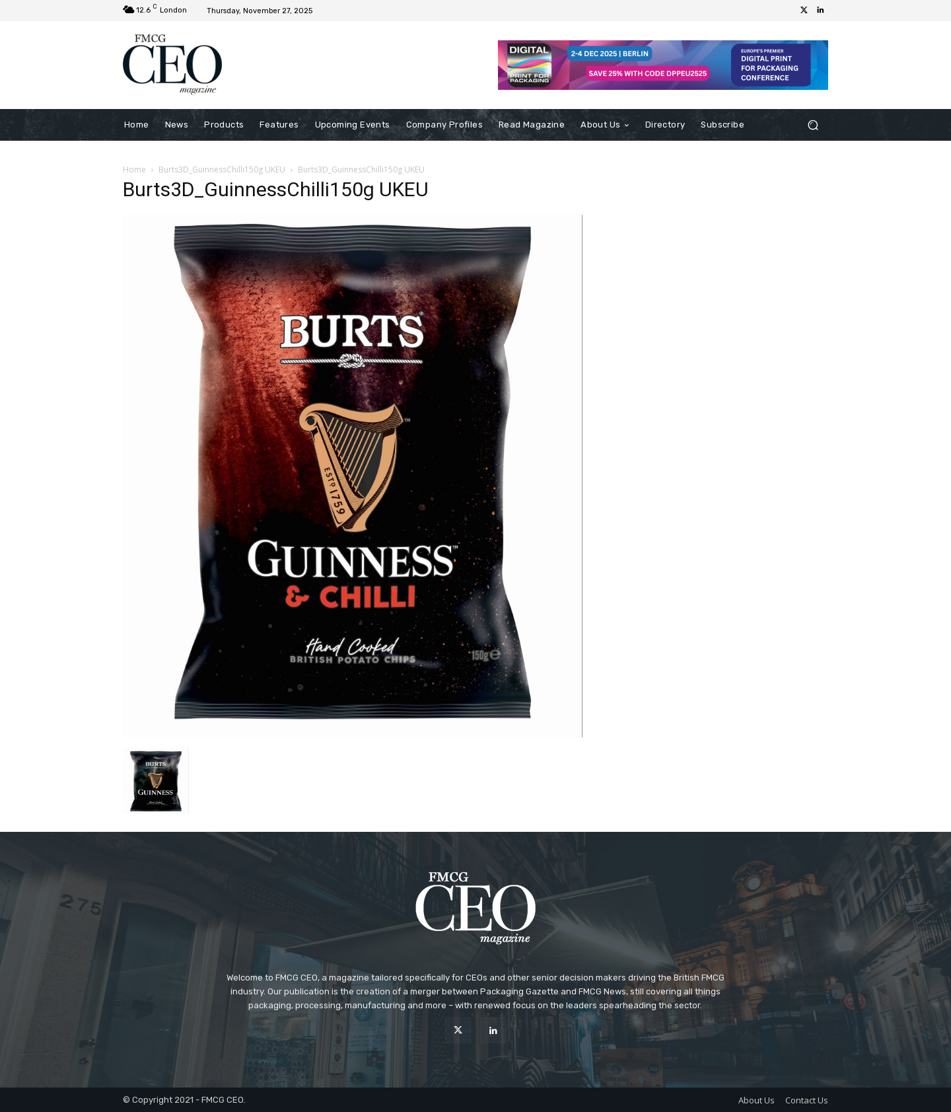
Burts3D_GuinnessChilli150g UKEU (221, 169)
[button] (812, 124)
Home (134, 169)
